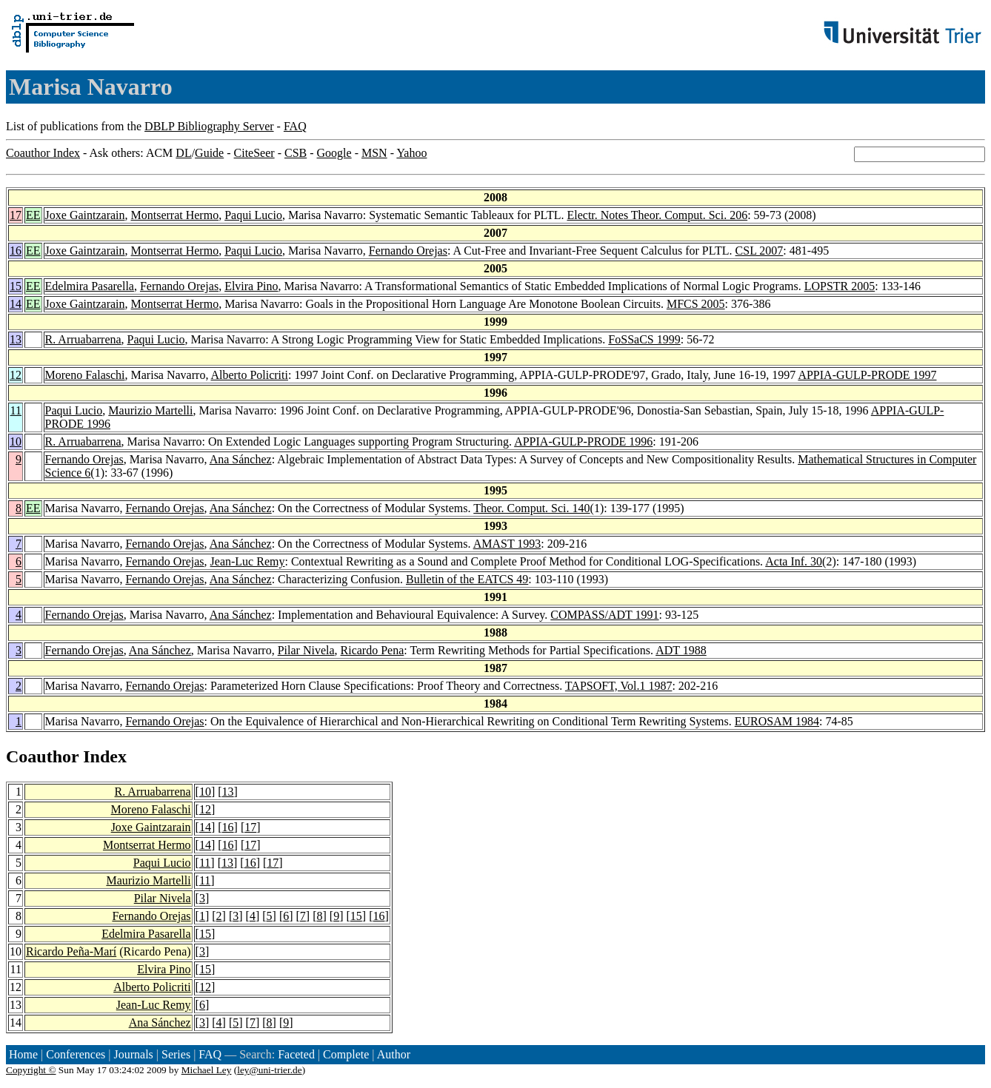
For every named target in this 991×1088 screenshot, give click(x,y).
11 (15, 410)
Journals (133, 1054)
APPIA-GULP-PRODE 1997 (867, 375)
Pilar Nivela (306, 650)
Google (334, 153)
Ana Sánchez (241, 459)
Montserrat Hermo (175, 215)
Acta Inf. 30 (793, 561)
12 (15, 375)
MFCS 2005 (696, 304)
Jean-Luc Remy (247, 561)
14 (15, 304)
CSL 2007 (759, 250)
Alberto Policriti (249, 375)
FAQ (295, 126)
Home (23, 1054)
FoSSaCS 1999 (644, 339)
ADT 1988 (681, 650)
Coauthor (42, 756)
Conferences (75, 1054)
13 (15, 339)
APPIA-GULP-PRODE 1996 (583, 441)
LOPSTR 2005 (839, 286)
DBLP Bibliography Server (209, 126)
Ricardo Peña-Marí (71, 951)
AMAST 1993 (507, 543)
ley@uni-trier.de (269, 1069)
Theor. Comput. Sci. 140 (531, 508)
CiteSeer (254, 153)
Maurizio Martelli (150, 410)
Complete (346, 1054)
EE (33, 215)
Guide (209, 153)
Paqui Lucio (253, 215)
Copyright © (31, 1069)
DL (183, 153)
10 (15, 441)
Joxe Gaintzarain (85, 215)
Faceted (296, 1054)
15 (15, 286)
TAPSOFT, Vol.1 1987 (619, 685)
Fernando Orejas (408, 250)
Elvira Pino (251, 286)
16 (15, 250)
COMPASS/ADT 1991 (604, 614)
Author (393, 1054)
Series (175, 1054)
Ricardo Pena (372, 650)
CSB (295, 153)
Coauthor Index (43, 153)
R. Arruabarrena (83, 339)
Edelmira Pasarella (89, 286)
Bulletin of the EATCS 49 (467, 579)
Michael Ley (206, 1069)
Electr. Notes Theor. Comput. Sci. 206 (657, 215)
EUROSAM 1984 (777, 721)
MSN (374, 153)
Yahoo (411, 153)
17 (15, 215)
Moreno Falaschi (85, 375)
